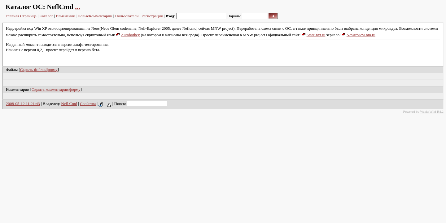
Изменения (65, 16)
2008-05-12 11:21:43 (23, 103)
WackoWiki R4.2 (432, 111)
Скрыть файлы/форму (39, 69)
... (77, 7)
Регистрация (152, 16)
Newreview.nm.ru (358, 35)
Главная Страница (21, 16)
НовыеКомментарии (94, 16)
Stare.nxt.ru (314, 35)
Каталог (46, 16)
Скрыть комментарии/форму (56, 89)
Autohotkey (128, 35)
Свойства (88, 103)
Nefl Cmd (69, 103)
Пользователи (127, 16)
